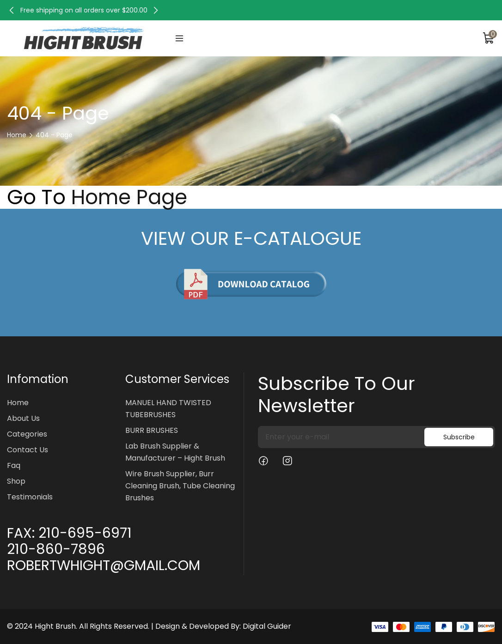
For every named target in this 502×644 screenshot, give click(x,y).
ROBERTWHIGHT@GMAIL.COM (103, 565)
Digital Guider (267, 626)
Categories (27, 434)
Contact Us (27, 449)
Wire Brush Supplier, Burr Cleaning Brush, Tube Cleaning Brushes (180, 485)
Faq (13, 465)
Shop (16, 481)
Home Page (129, 197)
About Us (23, 418)
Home (16, 135)
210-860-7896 (56, 549)
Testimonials (30, 497)
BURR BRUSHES (151, 430)
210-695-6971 (85, 533)
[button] (11, 10)
